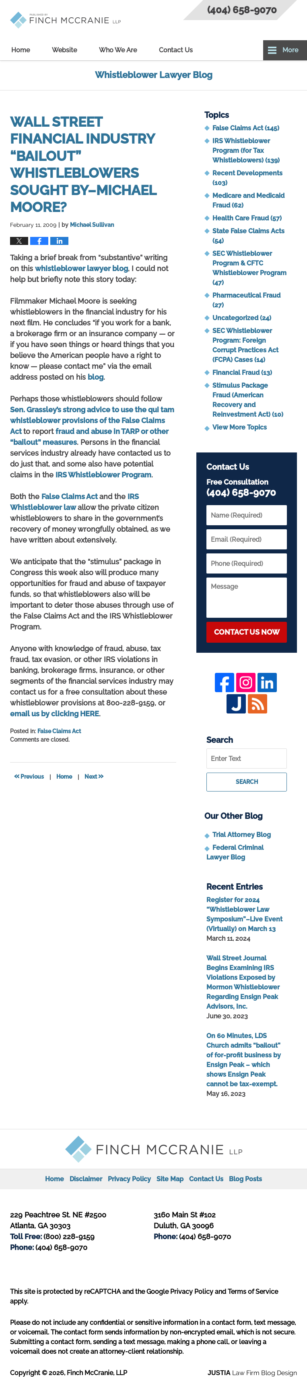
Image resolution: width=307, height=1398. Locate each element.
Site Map (170, 1179)
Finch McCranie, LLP (97, 1373)
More (290, 50)
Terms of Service (253, 1291)
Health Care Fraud (247, 218)
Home (20, 50)
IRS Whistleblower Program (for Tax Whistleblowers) (246, 150)
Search (247, 782)
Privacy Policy (129, 1179)
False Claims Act (70, 496)
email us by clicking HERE (54, 713)
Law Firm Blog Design (252, 1373)
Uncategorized (241, 318)
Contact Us (176, 50)
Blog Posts (245, 1179)
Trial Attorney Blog (241, 835)
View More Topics (239, 427)
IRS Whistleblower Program (103, 475)
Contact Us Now (247, 632)
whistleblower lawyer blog (81, 268)
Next (93, 776)
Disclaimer (86, 1179)
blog (95, 377)
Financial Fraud (242, 372)
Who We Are (118, 50)
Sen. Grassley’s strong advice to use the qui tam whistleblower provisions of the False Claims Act (92, 420)
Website (64, 50)
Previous (29, 776)
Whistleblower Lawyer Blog (65, 20)
